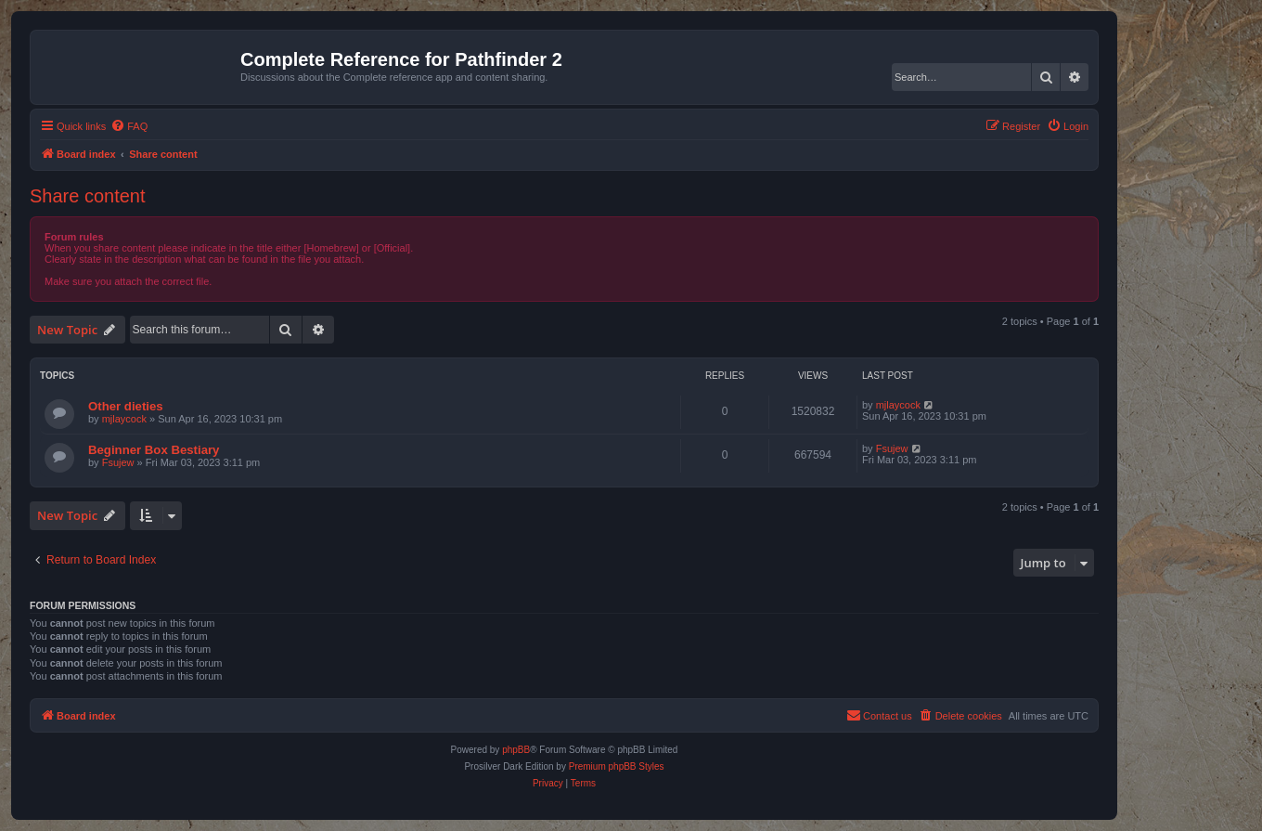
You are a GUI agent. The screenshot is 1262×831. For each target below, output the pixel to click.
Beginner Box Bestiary (153, 450)
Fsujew (118, 462)
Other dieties (125, 406)
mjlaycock (124, 418)
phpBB (516, 750)
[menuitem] (129, 126)
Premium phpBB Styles (616, 766)
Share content (88, 196)
